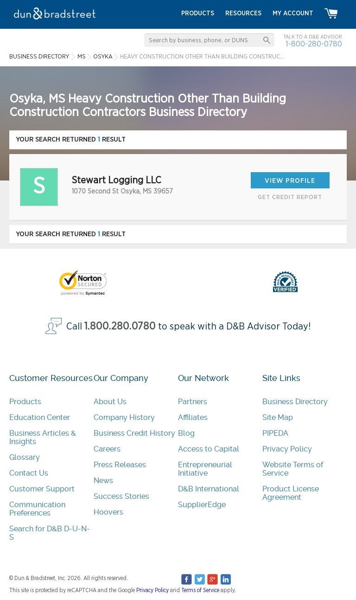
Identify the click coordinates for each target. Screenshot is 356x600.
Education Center (39, 417)
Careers (107, 449)
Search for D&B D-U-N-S (49, 533)
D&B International (208, 488)
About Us (110, 401)
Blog (186, 433)
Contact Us (28, 473)
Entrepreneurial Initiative (205, 468)
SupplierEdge (202, 504)
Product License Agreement (290, 493)
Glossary (24, 457)
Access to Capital (208, 449)
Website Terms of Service (292, 468)
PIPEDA (275, 433)
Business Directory (295, 401)
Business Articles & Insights (42, 437)
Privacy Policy (287, 449)
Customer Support (42, 488)
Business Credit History (134, 433)
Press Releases (120, 464)
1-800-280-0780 (314, 44)
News (103, 480)
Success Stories (121, 496)
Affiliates (193, 417)
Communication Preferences (37, 508)
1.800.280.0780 (120, 326)
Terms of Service (200, 590)
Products (25, 401)
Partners (192, 401)
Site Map (277, 417)
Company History (124, 417)
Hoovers (108, 512)
